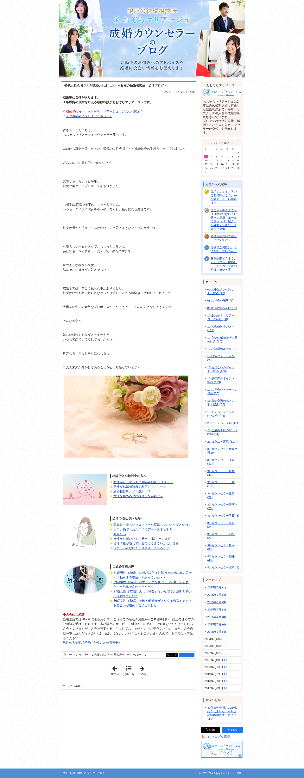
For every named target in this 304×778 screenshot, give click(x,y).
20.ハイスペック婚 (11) (222, 423)
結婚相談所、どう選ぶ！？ (132, 491)
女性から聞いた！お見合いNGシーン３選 (142, 538)
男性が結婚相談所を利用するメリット (139, 486)
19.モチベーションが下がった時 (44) (222, 413)
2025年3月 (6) (216, 624)
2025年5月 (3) (216, 609)
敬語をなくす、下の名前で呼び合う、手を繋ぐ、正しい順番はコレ (224, 197)
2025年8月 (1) (216, 587)
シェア (173, 655)
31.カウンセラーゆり (135, 654)
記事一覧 (128, 674)
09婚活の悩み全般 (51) (222, 308)
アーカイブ (213, 579)
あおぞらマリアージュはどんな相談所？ (115, 111)
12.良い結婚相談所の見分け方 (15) (222, 339)
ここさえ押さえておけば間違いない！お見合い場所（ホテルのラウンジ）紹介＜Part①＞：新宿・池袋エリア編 (224, 219)
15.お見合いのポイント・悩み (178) (221, 369)
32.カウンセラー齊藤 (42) (221, 472)
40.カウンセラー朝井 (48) (221, 558)
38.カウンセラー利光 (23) (221, 535)
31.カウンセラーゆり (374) (221, 461)
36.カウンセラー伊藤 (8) (223, 515)
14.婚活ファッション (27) (221, 357)
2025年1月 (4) (216, 631)
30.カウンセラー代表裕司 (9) (222, 450)
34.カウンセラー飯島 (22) (221, 495)
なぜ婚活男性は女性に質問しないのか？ (224, 249)
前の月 (116, 670)
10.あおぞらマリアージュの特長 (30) (221, 317)
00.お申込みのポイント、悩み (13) (221, 291)
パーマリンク (75, 654)
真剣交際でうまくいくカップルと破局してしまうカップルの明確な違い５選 (224, 264)
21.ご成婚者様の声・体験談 (103, 654)
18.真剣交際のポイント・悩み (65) (221, 402)
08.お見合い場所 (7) (220, 300)
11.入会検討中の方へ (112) (221, 328)
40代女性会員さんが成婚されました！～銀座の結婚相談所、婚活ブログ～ (115, 85)
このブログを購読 (217, 736)
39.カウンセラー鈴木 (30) (221, 547)
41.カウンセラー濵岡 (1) (223, 567)
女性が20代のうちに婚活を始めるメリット (143, 482)
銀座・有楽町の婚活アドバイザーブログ (152, 38)
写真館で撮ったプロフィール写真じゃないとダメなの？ (152, 524)
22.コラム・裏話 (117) (222, 441)
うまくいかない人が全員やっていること (141, 548)
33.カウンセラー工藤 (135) (221, 484)
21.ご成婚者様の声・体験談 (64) (222, 432)
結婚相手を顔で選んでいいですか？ (224, 238)
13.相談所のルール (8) (221, 348)
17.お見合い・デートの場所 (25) (222, 391)
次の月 (143, 670)
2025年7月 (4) (216, 594)
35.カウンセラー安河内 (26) (222, 506)
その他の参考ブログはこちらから (89, 116)
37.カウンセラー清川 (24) (221, 524)
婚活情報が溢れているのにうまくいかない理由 (146, 543)
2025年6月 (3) (216, 602)
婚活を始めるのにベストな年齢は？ (138, 496)
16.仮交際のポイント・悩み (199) (222, 380)
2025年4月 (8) (216, 617)
